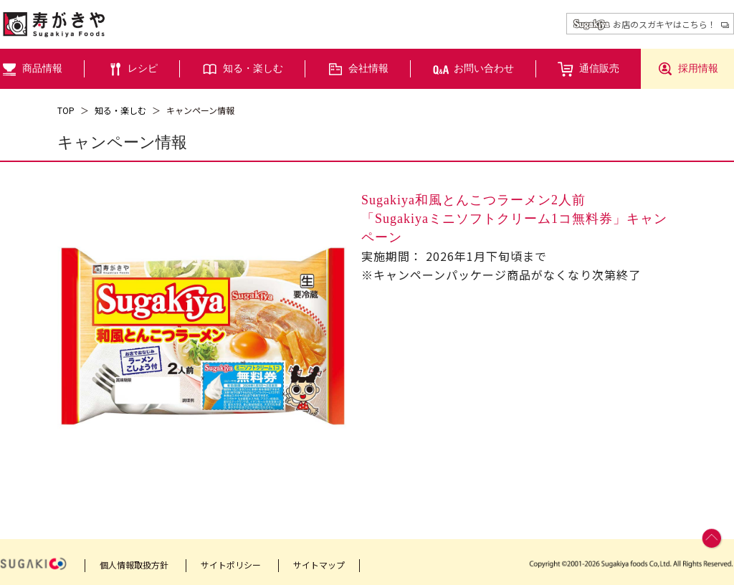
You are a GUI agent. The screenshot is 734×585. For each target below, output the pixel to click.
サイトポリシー (231, 564)
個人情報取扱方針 (134, 564)
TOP (66, 110)
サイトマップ (319, 564)
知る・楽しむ (120, 110)
